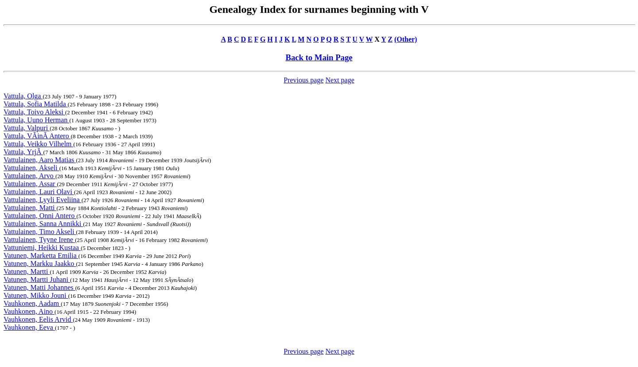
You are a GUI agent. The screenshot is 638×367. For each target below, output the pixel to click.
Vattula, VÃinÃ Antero (37, 136)
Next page (339, 80)
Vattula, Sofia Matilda (36, 104)
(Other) (405, 39)
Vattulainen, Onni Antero (40, 215)
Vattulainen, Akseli (31, 168)
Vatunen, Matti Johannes (39, 287)
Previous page (303, 80)
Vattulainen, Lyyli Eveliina (43, 199)
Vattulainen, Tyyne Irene (39, 239)
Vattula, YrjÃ (23, 152)
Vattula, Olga (23, 96)
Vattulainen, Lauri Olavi (39, 191)
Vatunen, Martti (27, 271)
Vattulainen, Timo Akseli (40, 231)
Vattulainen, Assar (30, 183)
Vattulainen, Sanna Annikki (43, 223)
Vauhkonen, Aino (29, 311)
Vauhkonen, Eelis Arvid (38, 319)
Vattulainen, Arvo (29, 176)
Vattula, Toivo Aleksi (34, 112)
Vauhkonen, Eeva (29, 327)
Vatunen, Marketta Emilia (41, 255)
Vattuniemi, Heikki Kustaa (42, 247)
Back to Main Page (318, 57)
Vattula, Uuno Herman (36, 120)
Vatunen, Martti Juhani (37, 279)
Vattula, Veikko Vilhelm (39, 144)
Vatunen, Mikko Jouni (36, 295)
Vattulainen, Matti (30, 207)
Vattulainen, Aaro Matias (40, 160)
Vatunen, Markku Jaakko (40, 263)
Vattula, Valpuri (27, 128)
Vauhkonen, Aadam (32, 303)
